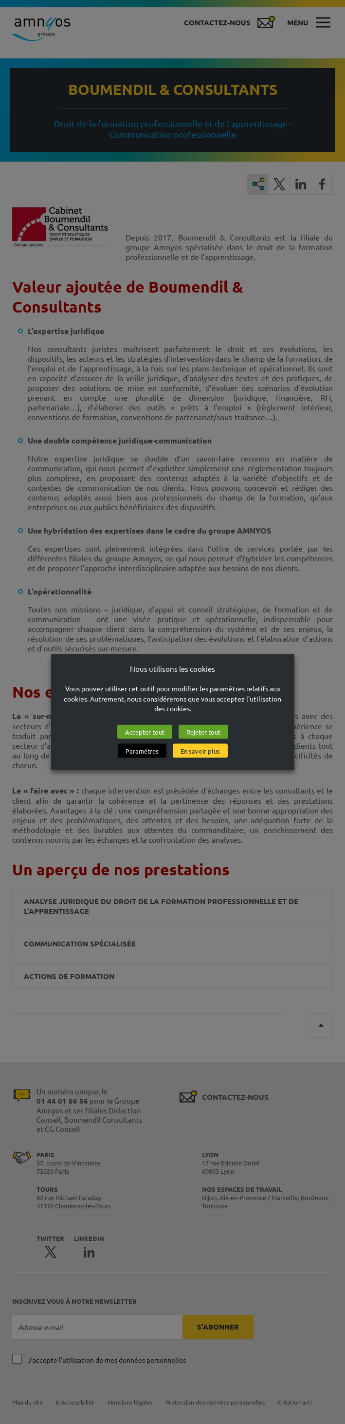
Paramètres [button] (142, 751)
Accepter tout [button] (144, 732)
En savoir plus (200, 751)
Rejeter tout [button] (203, 732)
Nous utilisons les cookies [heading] (172, 668)
